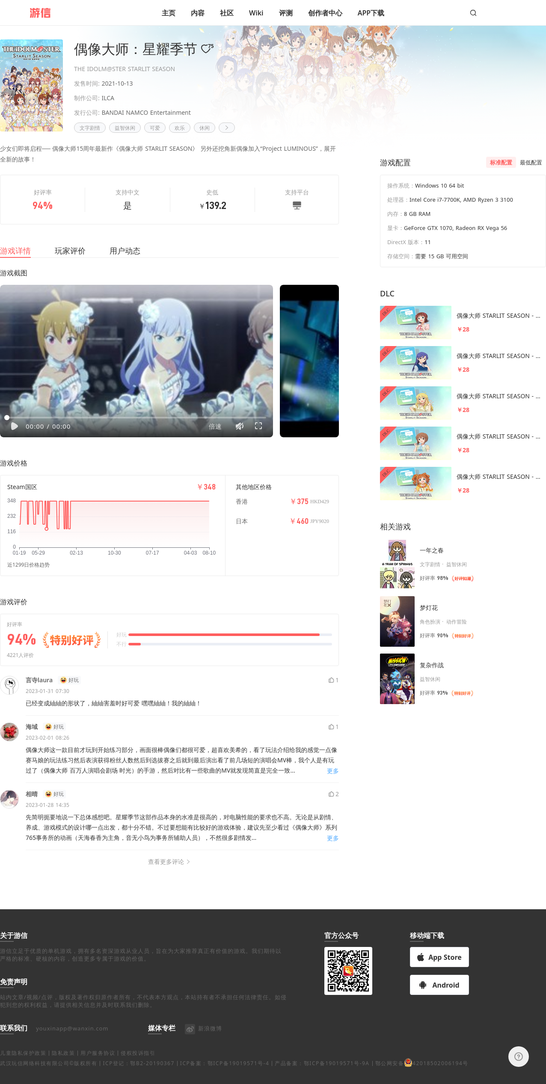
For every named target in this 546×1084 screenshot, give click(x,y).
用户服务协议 (97, 1063)
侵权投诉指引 (138, 1063)
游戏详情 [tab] (15, 261)
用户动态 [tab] (125, 261)
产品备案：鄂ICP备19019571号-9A (322, 1073)
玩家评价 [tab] (70, 261)
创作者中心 (325, 13)
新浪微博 (203, 1038)
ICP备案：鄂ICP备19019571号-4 (224, 1073)
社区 (227, 13)
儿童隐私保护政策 (23, 1063)
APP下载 (371, 13)
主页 (168, 13)
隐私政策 (63, 1063)
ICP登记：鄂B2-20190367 (138, 1073)
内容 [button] (198, 13)
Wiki (256, 13)
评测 (286, 13)
